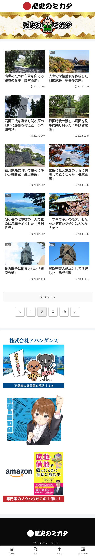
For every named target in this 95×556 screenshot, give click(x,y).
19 (64, 312)
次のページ (47, 297)
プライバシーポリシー (47, 543)
